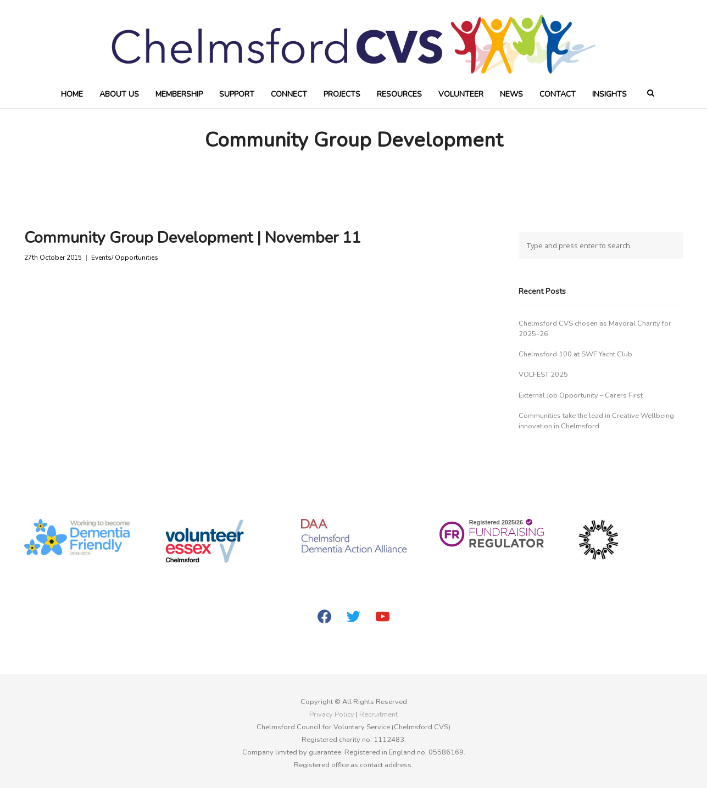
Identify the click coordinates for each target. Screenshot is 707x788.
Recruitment (378, 714)
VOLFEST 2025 (543, 374)
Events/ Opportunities (124, 258)
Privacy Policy (331, 714)
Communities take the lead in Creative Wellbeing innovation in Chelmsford (596, 421)
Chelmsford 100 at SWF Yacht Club (575, 354)
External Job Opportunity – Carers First (581, 395)
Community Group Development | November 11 (192, 237)
